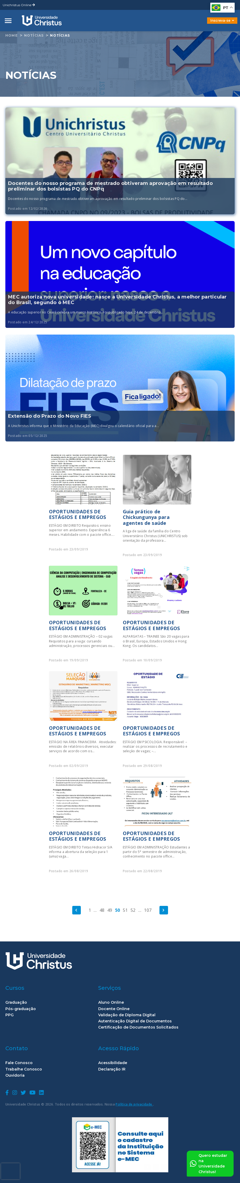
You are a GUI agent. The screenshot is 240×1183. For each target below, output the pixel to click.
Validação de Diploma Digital (126, 1015)
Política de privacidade (134, 1104)
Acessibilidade (112, 1063)
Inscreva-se (222, 20)
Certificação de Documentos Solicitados (138, 1027)
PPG (9, 1015)
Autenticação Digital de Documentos (135, 1021)
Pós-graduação (20, 1009)
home (11, 35)
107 (148, 910)
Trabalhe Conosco (23, 1069)
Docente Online (113, 1009)
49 (109, 910)
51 (125, 910)
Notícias (34, 35)
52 (133, 910)
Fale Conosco (19, 1063)
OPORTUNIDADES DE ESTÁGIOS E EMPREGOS (77, 514)
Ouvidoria (15, 1075)
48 (102, 910)
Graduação (16, 1002)
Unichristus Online (19, 5)
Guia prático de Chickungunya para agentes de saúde (146, 517)
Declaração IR (111, 1069)
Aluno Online (111, 1002)
